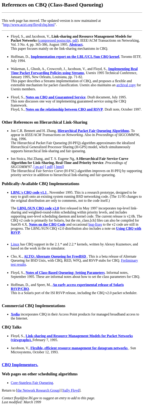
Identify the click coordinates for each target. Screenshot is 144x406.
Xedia (15, 314)
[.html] (59, 167)
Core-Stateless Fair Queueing (32, 383)
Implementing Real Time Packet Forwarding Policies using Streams (74, 71)
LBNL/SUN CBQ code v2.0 (38, 208)
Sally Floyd (71, 390)
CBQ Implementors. (20, 364)
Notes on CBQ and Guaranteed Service (55, 97)
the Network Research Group (38, 390)
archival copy (126, 85)
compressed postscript (55, 40)
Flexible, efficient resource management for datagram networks (80, 348)
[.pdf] (49, 167)
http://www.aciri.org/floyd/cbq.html (29, 25)
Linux (15, 244)
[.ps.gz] (38, 167)
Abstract (76, 44)
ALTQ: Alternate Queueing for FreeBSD (55, 256)
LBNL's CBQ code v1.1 (29, 192)
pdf (74, 40)
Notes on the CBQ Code (47, 224)
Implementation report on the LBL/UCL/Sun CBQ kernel (75, 57)
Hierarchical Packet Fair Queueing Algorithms (93, 131)
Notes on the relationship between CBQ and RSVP (64, 109)
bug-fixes (95, 224)
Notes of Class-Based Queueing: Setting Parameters (65, 272)
